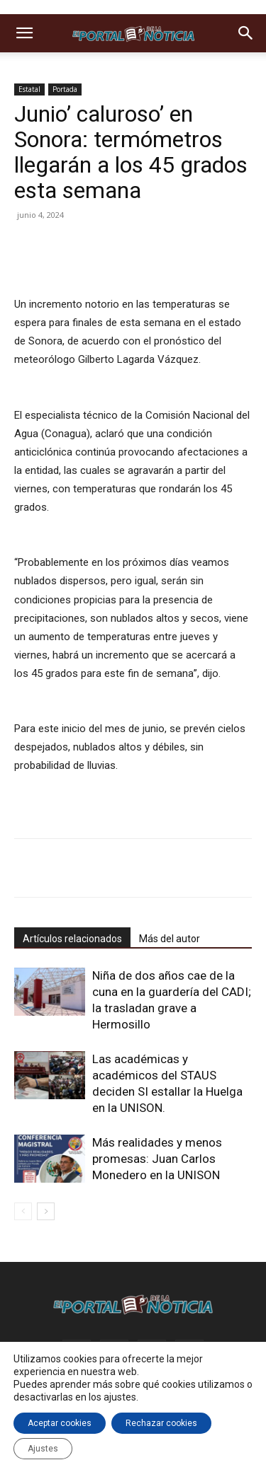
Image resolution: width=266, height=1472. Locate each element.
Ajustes (43, 1449)
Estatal (29, 89)
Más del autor (169, 938)
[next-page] (46, 1211)
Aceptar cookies (60, 1423)
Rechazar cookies (161, 1423)
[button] (24, 33)
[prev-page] (23, 1211)
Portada (64, 89)
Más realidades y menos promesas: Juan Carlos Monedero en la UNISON (157, 1158)
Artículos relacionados (72, 938)
